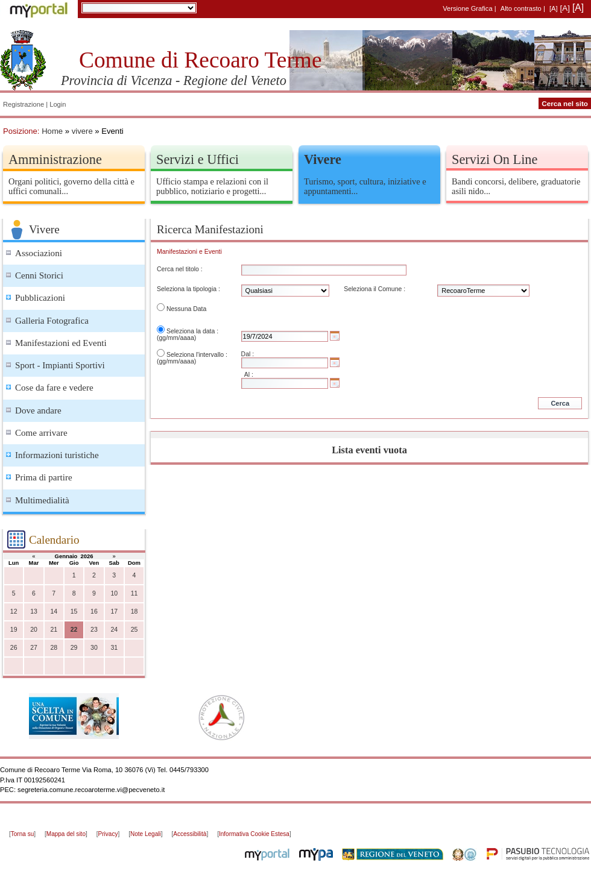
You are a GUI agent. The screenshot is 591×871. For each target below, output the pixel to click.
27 (33, 647)
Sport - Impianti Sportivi (60, 365)
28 (53, 647)
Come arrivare (41, 433)
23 (94, 629)
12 (13, 611)
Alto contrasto (521, 8)
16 (94, 611)
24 (114, 629)
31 (114, 647)
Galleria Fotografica (52, 320)
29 (74, 647)
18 (134, 611)
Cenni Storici (39, 275)
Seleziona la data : (192, 331)
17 (114, 611)
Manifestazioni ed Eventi (61, 343)
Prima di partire (43, 477)
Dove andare (38, 410)
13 (33, 611)
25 (134, 629)
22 (74, 629)
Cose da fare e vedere (54, 387)
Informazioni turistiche (57, 455)
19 (13, 629)
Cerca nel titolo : (180, 269)
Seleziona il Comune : (374, 289)
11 (134, 593)
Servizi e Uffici (197, 159)
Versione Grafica (467, 8)
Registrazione (23, 104)
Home (52, 131)
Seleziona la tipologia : (188, 289)
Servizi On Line (494, 159)
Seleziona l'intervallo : (196, 354)
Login (57, 104)
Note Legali (145, 834)
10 (114, 593)
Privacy (108, 834)
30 (94, 647)
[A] (553, 8)
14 (53, 611)
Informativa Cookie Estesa (254, 834)
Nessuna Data (186, 309)
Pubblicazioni (40, 298)
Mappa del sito (66, 834)
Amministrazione (55, 159)
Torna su (22, 834)
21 (53, 629)
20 (33, 629)
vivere (82, 131)
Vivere (322, 159)
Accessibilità (189, 834)
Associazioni (38, 253)
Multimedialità (42, 500)
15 (74, 611)
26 (13, 647)
